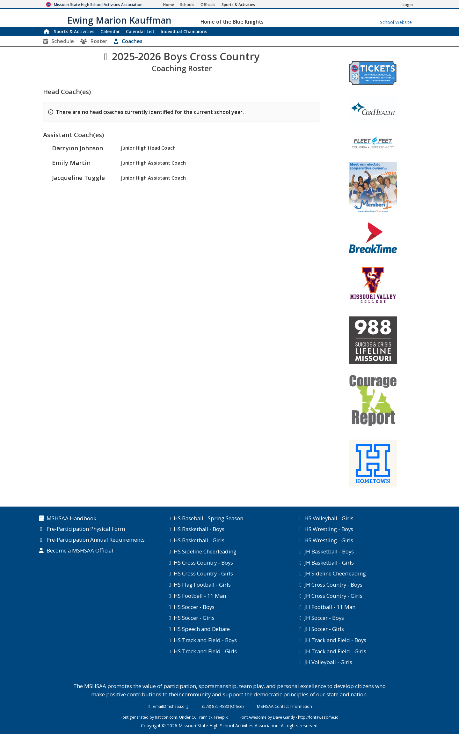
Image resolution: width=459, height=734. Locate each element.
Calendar (110, 31)
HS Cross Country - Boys (203, 562)
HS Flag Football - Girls (202, 584)
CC (194, 717)
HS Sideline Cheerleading (205, 551)
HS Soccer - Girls (194, 617)
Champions (184, 31)
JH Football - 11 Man (329, 607)
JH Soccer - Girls (324, 629)
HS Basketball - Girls (199, 540)
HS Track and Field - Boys (205, 640)
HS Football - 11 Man (200, 595)
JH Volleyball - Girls (328, 662)
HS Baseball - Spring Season (208, 518)
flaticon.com (166, 717)
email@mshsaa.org (171, 706)
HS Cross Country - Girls (203, 573)
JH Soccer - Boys (324, 617)
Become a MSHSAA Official (80, 551)
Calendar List (140, 31)
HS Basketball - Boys (199, 529)
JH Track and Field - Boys (335, 640)
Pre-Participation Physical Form (86, 529)
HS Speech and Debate (202, 629)
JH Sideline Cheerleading (335, 573)
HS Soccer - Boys (194, 607)
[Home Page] (169, 4)
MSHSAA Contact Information (284, 706)
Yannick (205, 717)
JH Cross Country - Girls (333, 595)
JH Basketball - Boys (329, 551)
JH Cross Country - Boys (333, 584)
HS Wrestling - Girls (328, 540)
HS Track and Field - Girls (205, 651)
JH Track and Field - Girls (335, 651)
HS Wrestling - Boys (328, 529)
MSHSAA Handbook (71, 518)
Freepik (221, 717)
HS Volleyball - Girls (328, 518)
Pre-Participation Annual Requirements (96, 540)
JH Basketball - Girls (329, 562)
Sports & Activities (74, 31)
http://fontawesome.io (318, 717)
